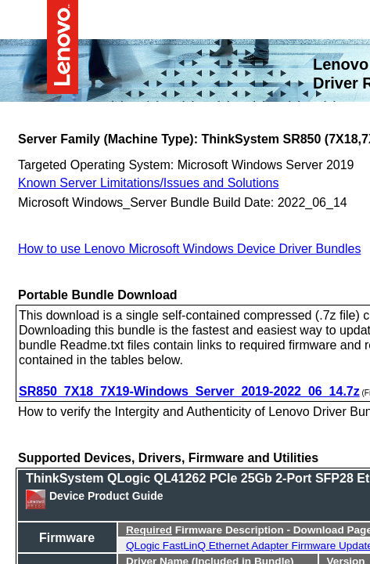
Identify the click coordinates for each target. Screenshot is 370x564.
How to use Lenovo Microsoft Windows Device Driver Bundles (189, 247)
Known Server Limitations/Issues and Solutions (148, 181)
